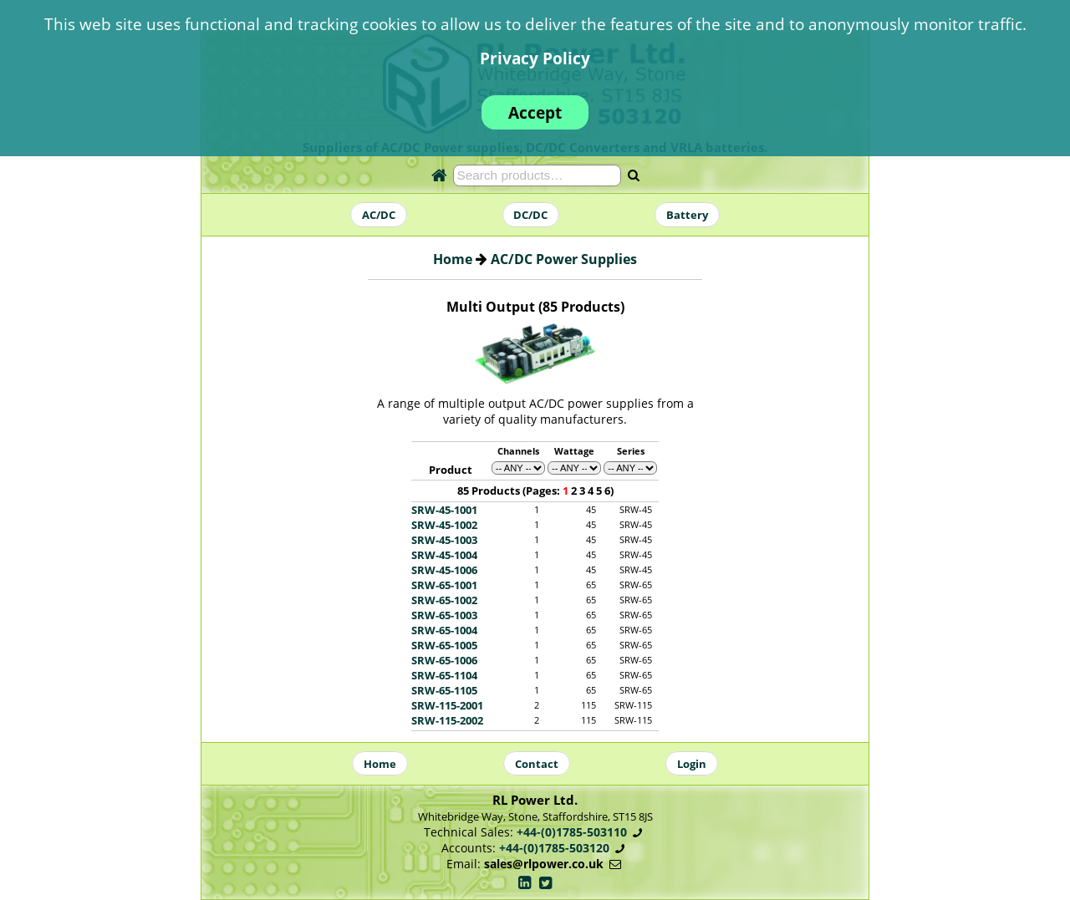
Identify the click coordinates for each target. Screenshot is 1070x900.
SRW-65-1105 (444, 690)
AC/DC (378, 214)
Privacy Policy (535, 58)
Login (691, 763)
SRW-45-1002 (444, 524)
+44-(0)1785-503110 (572, 832)
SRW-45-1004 (444, 554)
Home (452, 259)
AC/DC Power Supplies (564, 259)
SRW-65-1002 (444, 600)
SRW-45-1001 (444, 509)
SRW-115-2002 (447, 720)
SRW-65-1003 (444, 615)
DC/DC (530, 214)
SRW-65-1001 (444, 584)
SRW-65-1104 (444, 675)
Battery (687, 214)
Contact (536, 763)
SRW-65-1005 (444, 645)
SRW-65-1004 (444, 630)
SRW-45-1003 (444, 539)
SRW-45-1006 (444, 569)
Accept (535, 112)
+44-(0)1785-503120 (554, 848)
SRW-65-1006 (444, 660)
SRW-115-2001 (447, 705)
